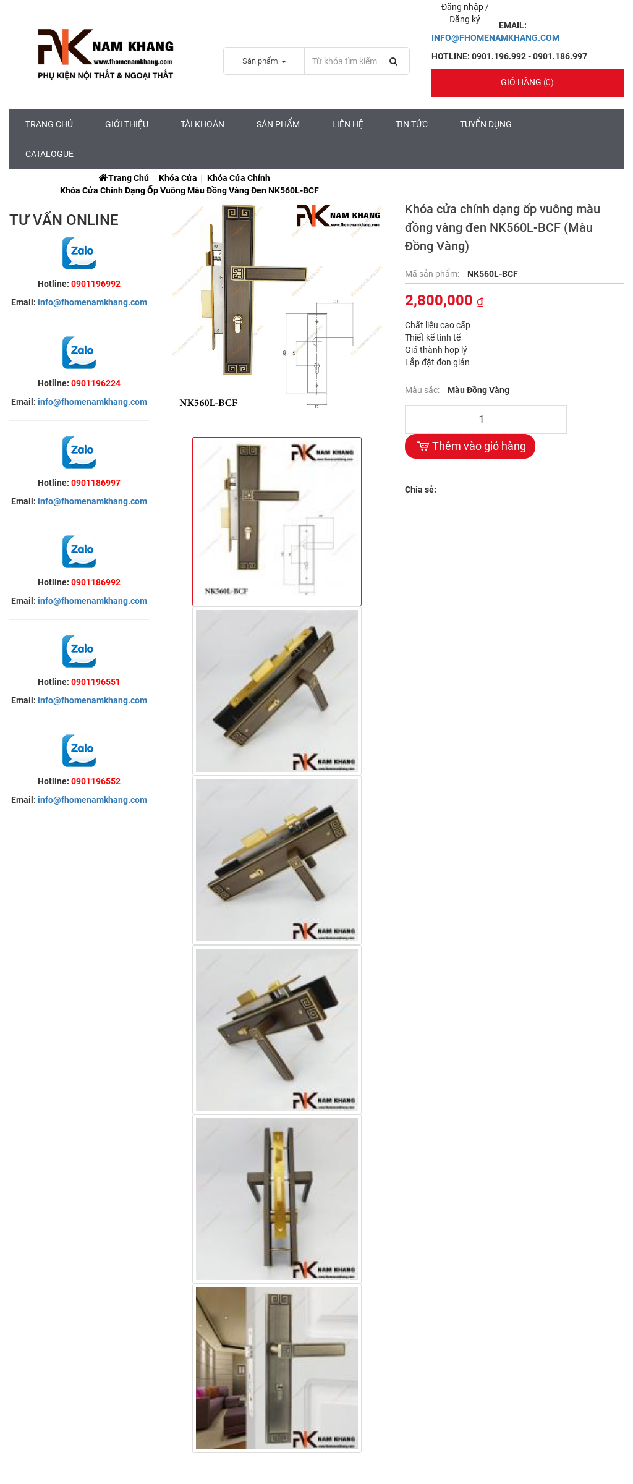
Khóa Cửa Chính (238, 178)
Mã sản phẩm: (433, 274)
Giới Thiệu (126, 124)
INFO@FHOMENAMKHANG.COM (495, 38)
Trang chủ (49, 124)
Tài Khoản (202, 124)
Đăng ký (464, 19)
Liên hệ (347, 124)
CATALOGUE (49, 154)
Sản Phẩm (278, 124)
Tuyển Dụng (486, 124)
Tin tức (412, 124)
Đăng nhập (463, 7)
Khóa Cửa (178, 178)
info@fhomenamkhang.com (92, 302)
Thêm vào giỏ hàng (470, 446)
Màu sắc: (423, 390)
